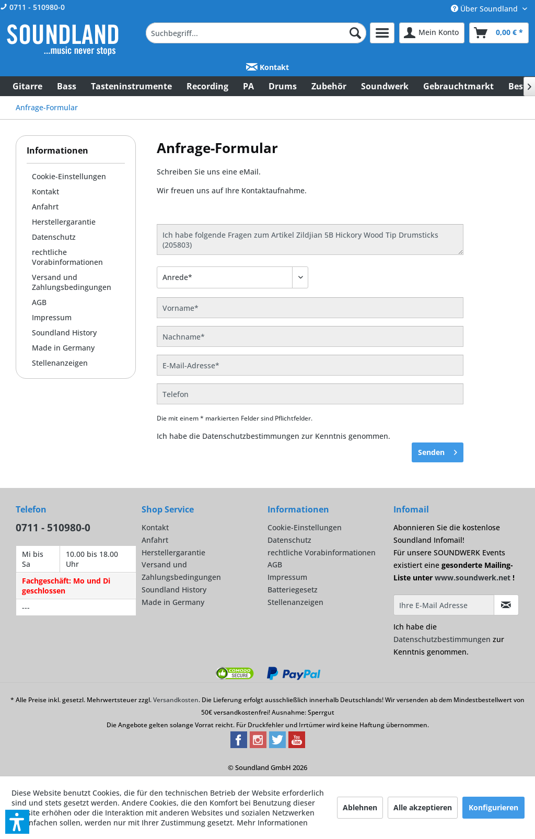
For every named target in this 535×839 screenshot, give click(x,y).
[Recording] (207, 86)
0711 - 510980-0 (32, 7)
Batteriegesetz (293, 590)
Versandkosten (176, 699)
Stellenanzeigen (60, 363)
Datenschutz (54, 237)
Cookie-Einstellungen (69, 176)
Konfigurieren (493, 807)
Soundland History (64, 332)
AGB (39, 302)
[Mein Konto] (431, 32)
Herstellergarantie (64, 222)
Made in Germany (63, 348)
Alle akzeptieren (422, 807)
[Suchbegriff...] (256, 32)
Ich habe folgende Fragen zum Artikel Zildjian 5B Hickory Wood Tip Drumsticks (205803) (310, 239)
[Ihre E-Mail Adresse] (443, 605)
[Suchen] (355, 32)
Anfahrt (45, 207)
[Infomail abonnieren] (506, 605)
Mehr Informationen (272, 823)
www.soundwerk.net (472, 577)
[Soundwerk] (385, 86)
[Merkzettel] (382, 32)
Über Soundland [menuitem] (485, 9)
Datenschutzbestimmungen (250, 436)
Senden (437, 450)
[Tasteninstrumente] (131, 86)
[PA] (248, 86)
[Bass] (67, 86)
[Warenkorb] (499, 32)
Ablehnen (360, 807)
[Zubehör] (329, 86)
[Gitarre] (27, 86)
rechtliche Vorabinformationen (67, 257)
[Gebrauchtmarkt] (458, 86)
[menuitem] (256, 32)
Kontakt (267, 67)
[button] (17, 822)
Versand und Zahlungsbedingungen (71, 282)
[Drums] (282, 86)
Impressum (52, 317)
